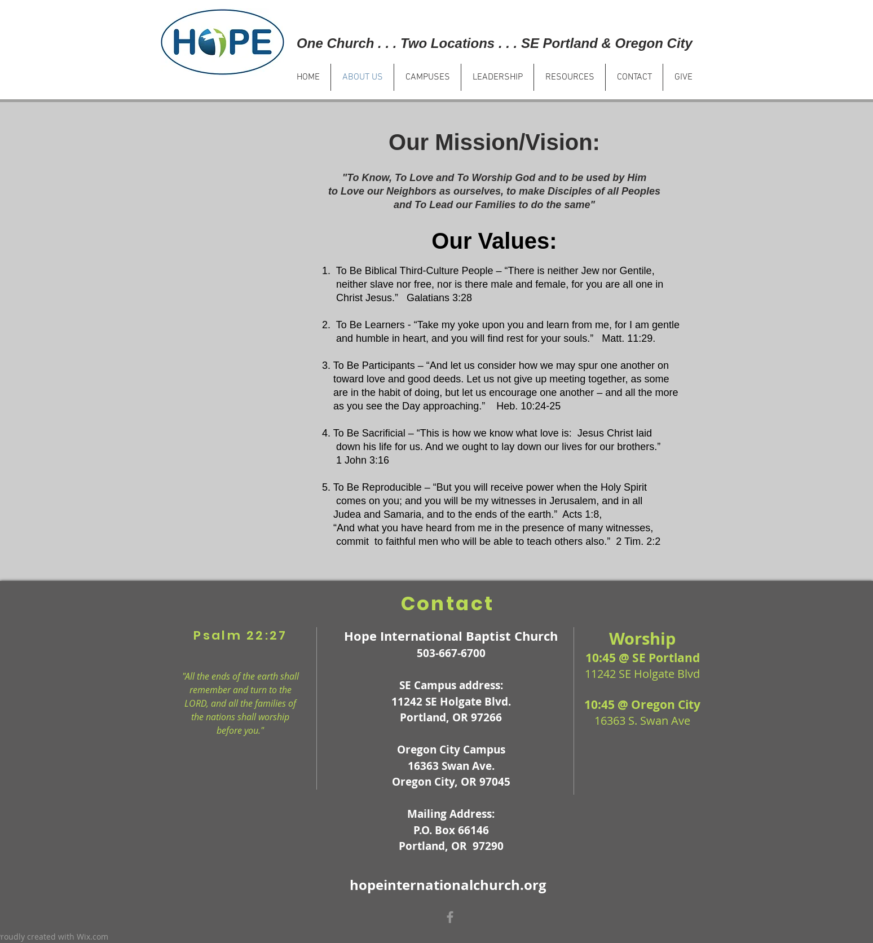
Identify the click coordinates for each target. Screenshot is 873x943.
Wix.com (92, 936)
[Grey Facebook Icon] (450, 917)
